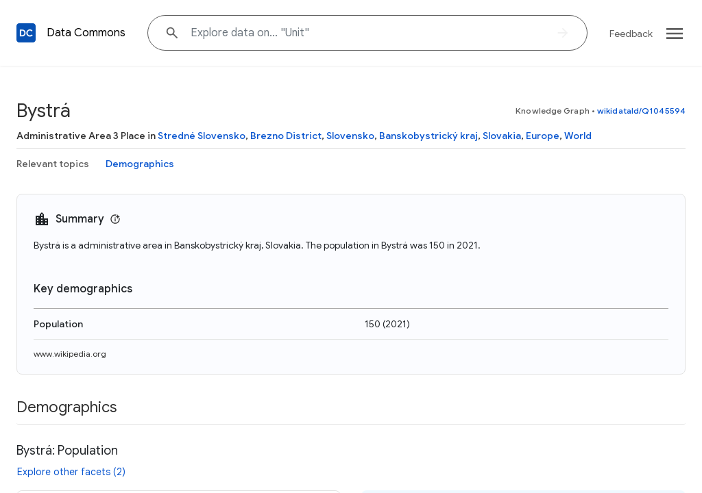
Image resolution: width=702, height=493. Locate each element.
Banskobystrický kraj (428, 135)
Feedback (631, 33)
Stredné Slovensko (201, 135)
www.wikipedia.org (70, 354)
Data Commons (86, 33)
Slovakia (502, 135)
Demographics (140, 163)
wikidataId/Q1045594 (641, 110)
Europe (542, 135)
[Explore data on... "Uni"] (367, 33)
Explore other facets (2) (71, 472)
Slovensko (350, 135)
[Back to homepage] (26, 32)
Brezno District (286, 135)
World (578, 135)
